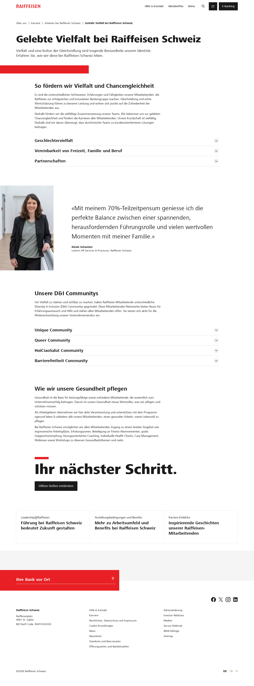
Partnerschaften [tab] (50, 161)
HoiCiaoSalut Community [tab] (59, 350)
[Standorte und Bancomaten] (105, 641)
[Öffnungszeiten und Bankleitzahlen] (109, 646)
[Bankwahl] (63, 580)
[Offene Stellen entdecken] (56, 486)
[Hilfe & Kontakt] (98, 610)
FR (231, 671)
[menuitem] (154, 6)
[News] (92, 630)
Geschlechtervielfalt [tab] (54, 140)
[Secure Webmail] (173, 625)
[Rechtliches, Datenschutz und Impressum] (113, 620)
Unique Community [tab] (53, 330)
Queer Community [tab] (52, 340)
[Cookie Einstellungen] (101, 625)
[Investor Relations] (174, 615)
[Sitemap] (168, 636)
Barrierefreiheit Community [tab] (61, 360)
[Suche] (203, 6)
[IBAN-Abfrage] (171, 630)
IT (237, 671)
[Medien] (168, 620)
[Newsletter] (95, 636)
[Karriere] (93, 615)
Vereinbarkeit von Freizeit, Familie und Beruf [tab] (78, 150)
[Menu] (213, 6)
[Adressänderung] (173, 610)
